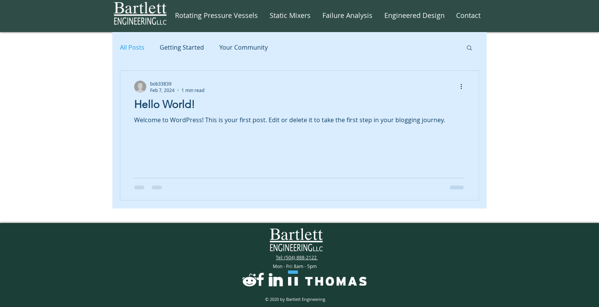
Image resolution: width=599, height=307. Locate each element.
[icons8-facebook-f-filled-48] (260, 279)
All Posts (132, 47)
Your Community (243, 47)
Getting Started (182, 47)
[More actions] (463, 86)
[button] (469, 48)
